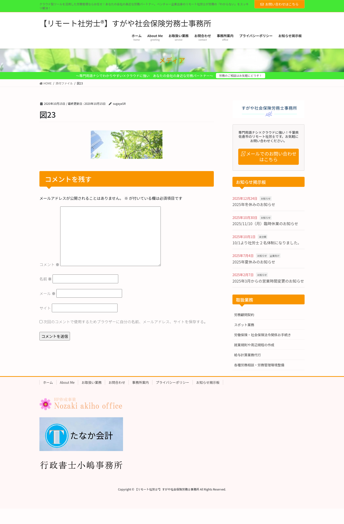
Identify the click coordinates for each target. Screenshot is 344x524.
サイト (45, 308)
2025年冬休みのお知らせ (253, 204)
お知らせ (265, 198)
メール (47, 293)
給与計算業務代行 (247, 354)
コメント (49, 264)
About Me (67, 382)
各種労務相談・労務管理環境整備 (259, 364)
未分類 (262, 237)
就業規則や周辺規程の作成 (254, 344)
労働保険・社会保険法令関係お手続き (262, 334)
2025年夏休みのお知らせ (253, 262)
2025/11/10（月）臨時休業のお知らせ (265, 223)
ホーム (48, 382)
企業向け (274, 255)
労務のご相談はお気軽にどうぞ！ (240, 75)
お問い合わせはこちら (279, 4)
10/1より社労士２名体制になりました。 (266, 242)
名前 (45, 279)
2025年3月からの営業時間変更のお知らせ (268, 281)
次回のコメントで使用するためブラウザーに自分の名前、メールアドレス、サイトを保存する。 (125, 321)
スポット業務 (244, 324)
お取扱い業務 (91, 382)
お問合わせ (116, 382)
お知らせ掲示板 (208, 382)
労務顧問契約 (244, 314)
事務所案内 (140, 382)
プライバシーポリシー (172, 382)
